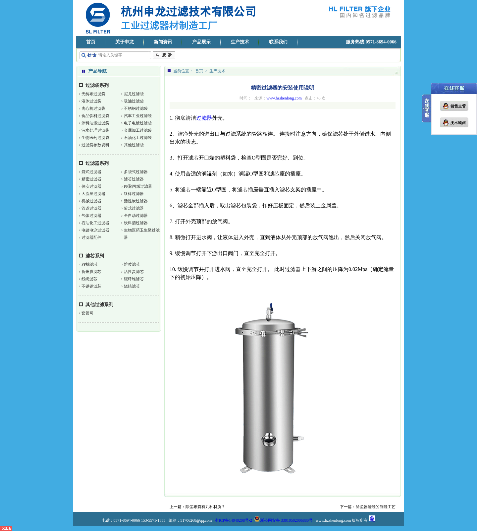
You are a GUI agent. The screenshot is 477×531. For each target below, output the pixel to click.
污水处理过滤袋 (95, 130)
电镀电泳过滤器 (95, 230)
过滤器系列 (97, 163)
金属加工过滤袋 (138, 130)
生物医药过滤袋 (95, 137)
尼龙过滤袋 (134, 94)
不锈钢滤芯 (91, 286)
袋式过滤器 (91, 171)
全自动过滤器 (136, 215)
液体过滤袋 (91, 101)
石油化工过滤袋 (138, 137)
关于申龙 (124, 41)
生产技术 (240, 41)
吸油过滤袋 (134, 101)
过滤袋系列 (97, 85)
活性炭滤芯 (134, 271)
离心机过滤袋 (93, 108)
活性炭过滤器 (136, 201)
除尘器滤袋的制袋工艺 (376, 506)
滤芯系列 (94, 255)
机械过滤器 (91, 201)
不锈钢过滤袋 (136, 108)
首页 (90, 41)
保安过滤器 (91, 186)
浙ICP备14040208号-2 (233, 520)
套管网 (87, 313)
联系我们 (278, 41)
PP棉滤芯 (89, 264)
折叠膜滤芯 (91, 271)
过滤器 (204, 118)
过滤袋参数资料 (95, 145)
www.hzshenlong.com (284, 98)
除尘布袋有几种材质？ (205, 506)
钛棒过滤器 (134, 193)
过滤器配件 (91, 237)
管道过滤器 (91, 208)
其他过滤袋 (134, 145)
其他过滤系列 (99, 304)
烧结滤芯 (132, 286)
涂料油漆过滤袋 (95, 123)
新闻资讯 (163, 41)
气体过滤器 (91, 215)
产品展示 (201, 41)
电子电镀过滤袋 (138, 123)
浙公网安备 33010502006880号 (283, 520)
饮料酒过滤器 (136, 223)
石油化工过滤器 (95, 223)
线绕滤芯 (89, 279)
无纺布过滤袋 (93, 94)
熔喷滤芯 (132, 264)
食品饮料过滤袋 (95, 115)
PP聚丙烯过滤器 (138, 186)
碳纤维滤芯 (134, 279)
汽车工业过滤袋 (138, 115)
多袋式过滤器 (136, 171)
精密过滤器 (91, 179)
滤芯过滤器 (134, 179)
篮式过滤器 (134, 208)
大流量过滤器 (93, 193)
